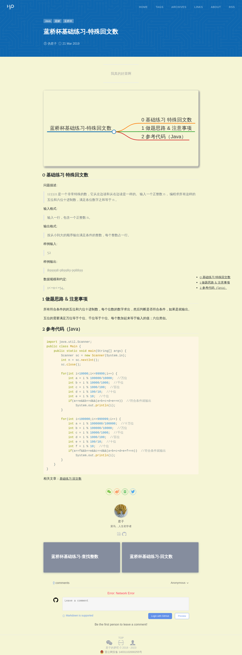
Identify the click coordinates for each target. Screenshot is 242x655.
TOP (121, 637)
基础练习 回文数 (71, 479)
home (143, 5)
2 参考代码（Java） (213, 288)
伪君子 (52, 43)
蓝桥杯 (68, 21)
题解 (57, 21)
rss (232, 5)
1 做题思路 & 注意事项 (215, 282)
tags (159, 5)
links (198, 5)
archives (178, 5)
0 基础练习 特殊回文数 (215, 277)
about (216, 5)
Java (48, 21)
